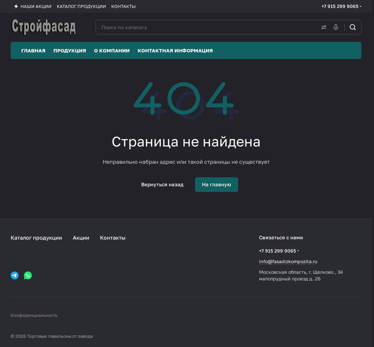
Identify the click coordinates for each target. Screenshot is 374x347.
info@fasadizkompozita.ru (288, 261)
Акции (81, 237)
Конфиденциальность (34, 315)
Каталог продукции (36, 237)
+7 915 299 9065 (340, 6)
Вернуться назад (162, 184)
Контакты (113, 237)
